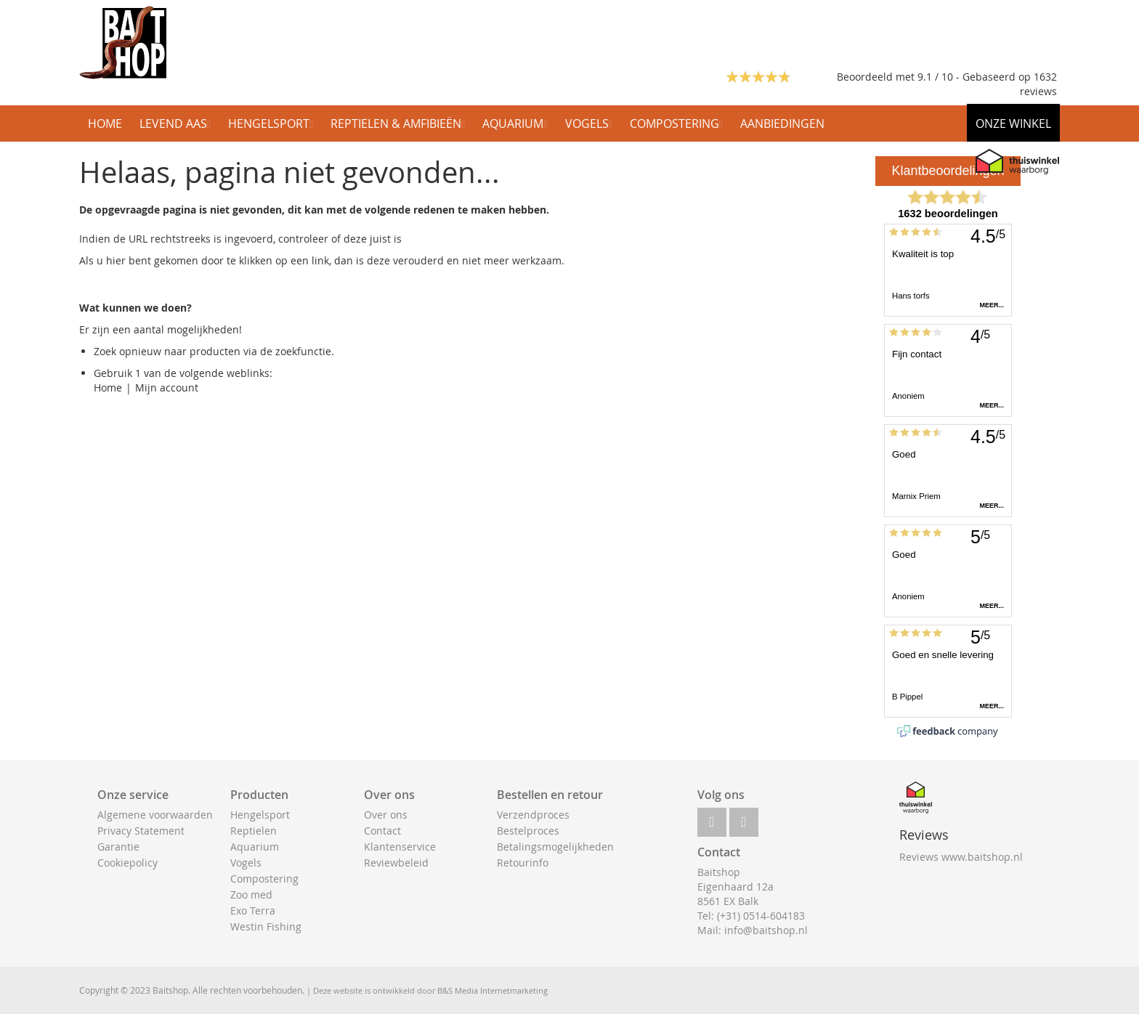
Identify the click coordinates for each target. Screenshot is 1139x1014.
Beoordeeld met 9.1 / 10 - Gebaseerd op (935, 77)
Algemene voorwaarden (155, 815)
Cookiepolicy (127, 862)
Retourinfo (522, 862)
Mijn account (166, 387)
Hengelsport (260, 815)
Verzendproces (533, 815)
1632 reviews (1038, 84)
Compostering (264, 878)
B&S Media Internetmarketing (492, 990)
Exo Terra (252, 910)
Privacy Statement (141, 830)
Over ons (386, 815)
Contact (382, 830)
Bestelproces (528, 830)
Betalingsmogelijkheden (555, 846)
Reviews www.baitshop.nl (961, 857)
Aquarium (254, 846)
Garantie (118, 846)
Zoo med (251, 894)
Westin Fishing (265, 926)
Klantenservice (400, 846)
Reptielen (253, 830)
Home (108, 387)
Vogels (246, 862)
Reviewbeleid (396, 862)
